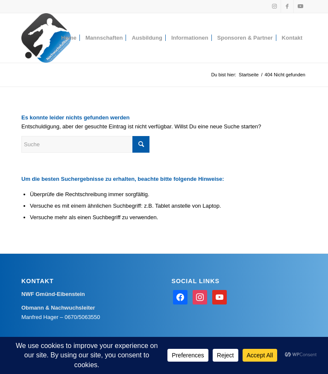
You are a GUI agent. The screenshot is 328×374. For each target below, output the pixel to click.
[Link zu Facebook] (287, 6)
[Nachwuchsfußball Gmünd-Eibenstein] (46, 38)
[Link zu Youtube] (300, 6)
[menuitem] (69, 38)
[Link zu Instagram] (274, 6)
